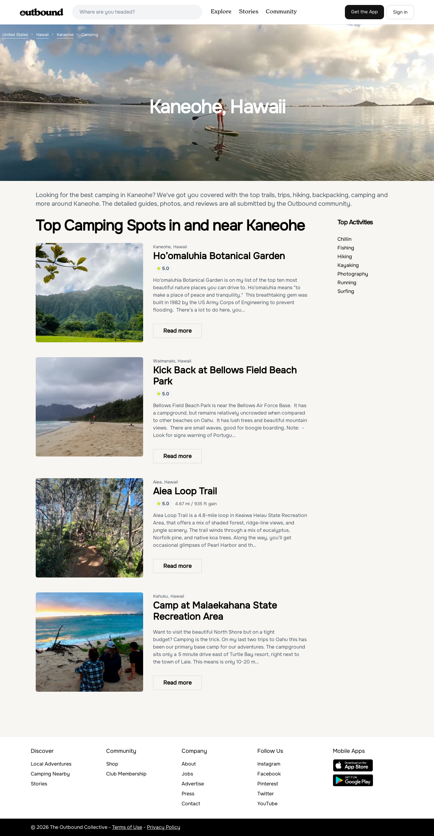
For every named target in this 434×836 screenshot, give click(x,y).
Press (188, 793)
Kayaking (348, 265)
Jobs (187, 774)
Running (346, 282)
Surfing (345, 291)
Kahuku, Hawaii (168, 596)
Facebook (269, 774)
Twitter (265, 793)
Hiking (344, 256)
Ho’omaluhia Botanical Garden (219, 256)
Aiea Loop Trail (185, 491)
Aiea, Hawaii (165, 482)
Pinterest (267, 783)
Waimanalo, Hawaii (172, 361)
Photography (352, 274)
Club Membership (126, 774)
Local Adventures (51, 764)
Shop (112, 764)
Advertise (193, 783)
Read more (177, 330)
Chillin (344, 239)
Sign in (400, 12)
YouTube (267, 803)
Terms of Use (127, 827)
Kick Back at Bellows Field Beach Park (225, 375)
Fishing (345, 248)
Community (281, 12)
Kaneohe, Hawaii (170, 246)
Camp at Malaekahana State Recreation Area (215, 611)
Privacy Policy (163, 827)
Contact (191, 803)
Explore (221, 12)
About (189, 764)
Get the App (364, 12)
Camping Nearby (50, 774)
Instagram (268, 764)
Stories (248, 12)
